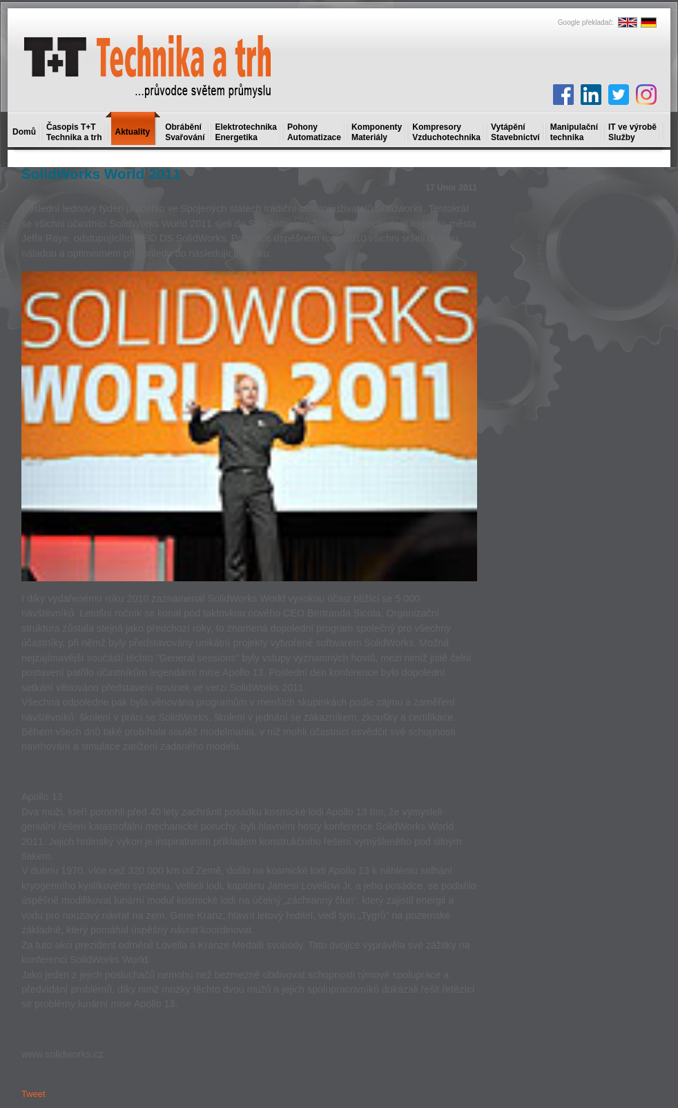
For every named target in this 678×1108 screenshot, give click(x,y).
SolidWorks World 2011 (100, 174)
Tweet (33, 1094)
